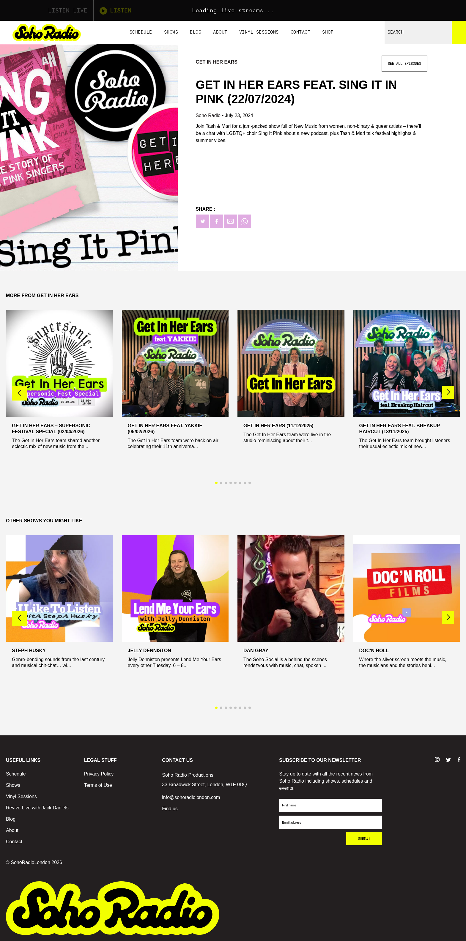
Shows (171, 32)
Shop (327, 32)
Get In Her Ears (216, 61)
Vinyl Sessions (259, 32)
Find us (169, 808)
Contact (301, 32)
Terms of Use (98, 785)
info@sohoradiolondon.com (191, 797)
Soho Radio (209, 115)
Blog (195, 32)
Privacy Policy (99, 773)
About (220, 32)
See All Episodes (404, 63)
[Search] (459, 32)
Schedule (141, 32)
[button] (448, 392)
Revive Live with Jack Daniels (37, 807)
